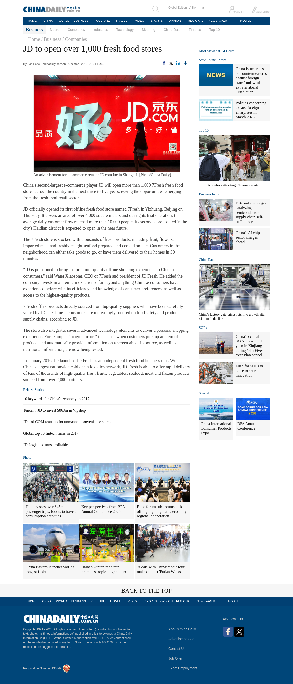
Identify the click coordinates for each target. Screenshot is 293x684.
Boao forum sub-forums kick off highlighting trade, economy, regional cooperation (162, 511)
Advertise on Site (181, 639)
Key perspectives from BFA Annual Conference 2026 (103, 509)
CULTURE (103, 20)
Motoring (148, 30)
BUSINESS (81, 20)
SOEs (203, 328)
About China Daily (182, 629)
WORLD (64, 20)
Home (34, 39)
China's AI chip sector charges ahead (248, 237)
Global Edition (177, 7)
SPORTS (157, 20)
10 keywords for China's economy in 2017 (56, 399)
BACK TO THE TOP (146, 591)
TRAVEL (121, 20)
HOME (32, 20)
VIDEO (139, 20)
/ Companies (75, 39)
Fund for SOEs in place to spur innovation (249, 370)
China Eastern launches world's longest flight (50, 569)
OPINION (175, 20)
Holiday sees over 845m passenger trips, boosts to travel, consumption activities (51, 511)
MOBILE (245, 20)
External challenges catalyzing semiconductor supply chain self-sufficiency (251, 212)
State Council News (212, 60)
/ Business (51, 39)
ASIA (192, 7)
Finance (195, 30)
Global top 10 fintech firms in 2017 (51, 433)
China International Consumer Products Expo (216, 428)
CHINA (47, 20)
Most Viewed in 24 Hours (216, 51)
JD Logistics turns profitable (45, 445)
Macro (54, 30)
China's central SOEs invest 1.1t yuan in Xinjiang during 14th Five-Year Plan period (249, 345)
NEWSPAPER (218, 20)
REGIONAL (195, 20)
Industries (100, 30)
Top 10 (214, 30)
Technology (125, 30)
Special (204, 393)
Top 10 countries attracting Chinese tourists (229, 185)
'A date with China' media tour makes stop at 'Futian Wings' (161, 569)
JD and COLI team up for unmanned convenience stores (67, 422)
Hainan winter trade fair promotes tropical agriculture (104, 569)
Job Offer (175, 658)
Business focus (209, 194)
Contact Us (176, 649)
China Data (172, 30)
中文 (202, 7)
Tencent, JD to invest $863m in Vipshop (54, 410)
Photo (27, 457)
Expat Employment (182, 668)
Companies (76, 30)
